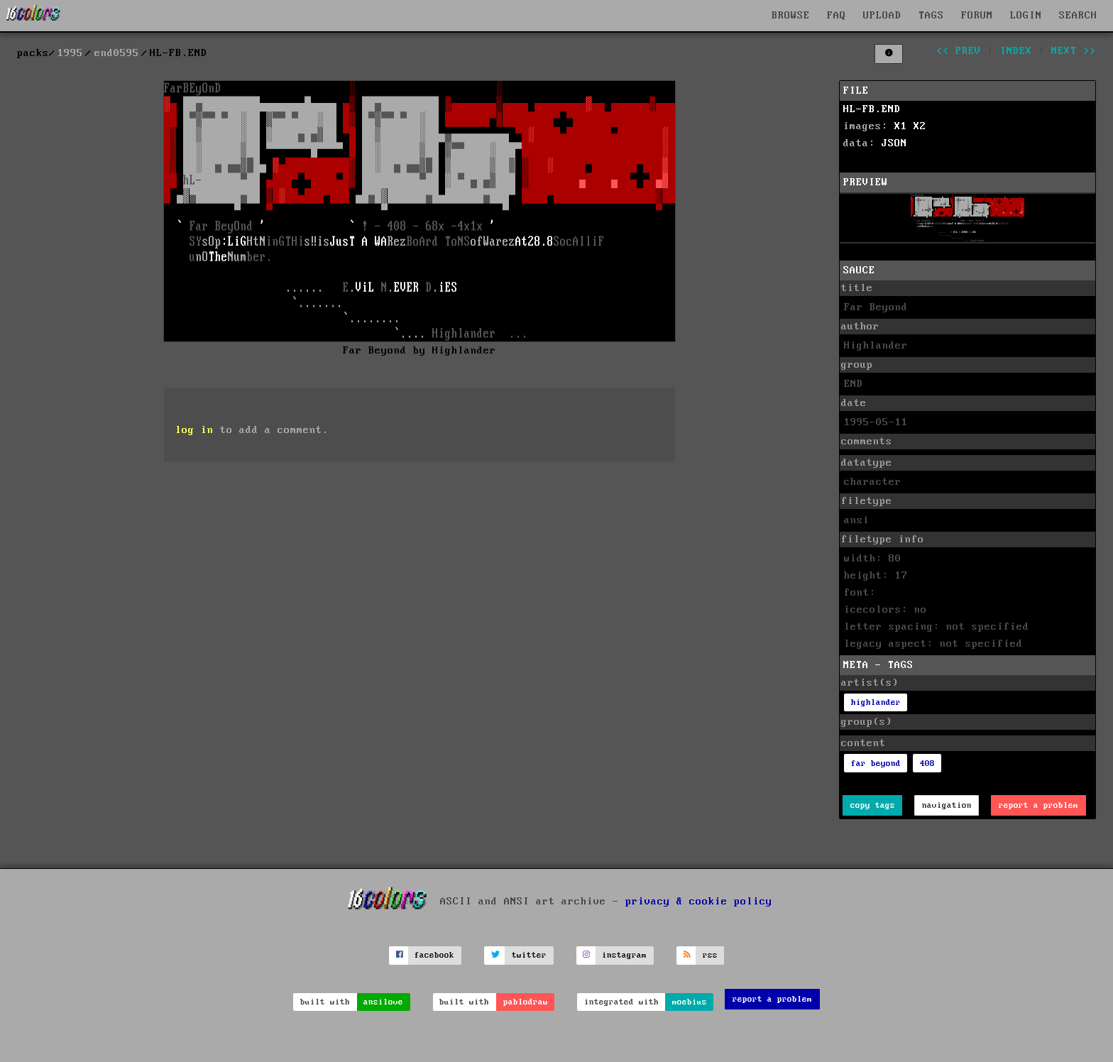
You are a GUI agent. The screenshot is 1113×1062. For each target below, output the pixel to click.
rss (710, 955)
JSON (894, 143)
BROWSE (791, 15)
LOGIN (1026, 15)
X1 (900, 126)
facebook (434, 955)
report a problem (1038, 805)
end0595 (116, 53)
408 (927, 763)
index (1016, 51)
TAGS (931, 15)
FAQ (836, 15)
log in (194, 430)
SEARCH (1078, 15)
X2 (920, 126)
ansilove (383, 1002)
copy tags (872, 805)
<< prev (958, 51)
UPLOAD (882, 15)
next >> (1073, 51)
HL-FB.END (872, 109)
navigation (947, 805)
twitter (529, 955)
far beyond (876, 763)
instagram (624, 955)
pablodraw (525, 1002)
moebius (689, 1002)
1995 (70, 53)
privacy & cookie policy (698, 901)
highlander (876, 702)
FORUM (977, 15)
